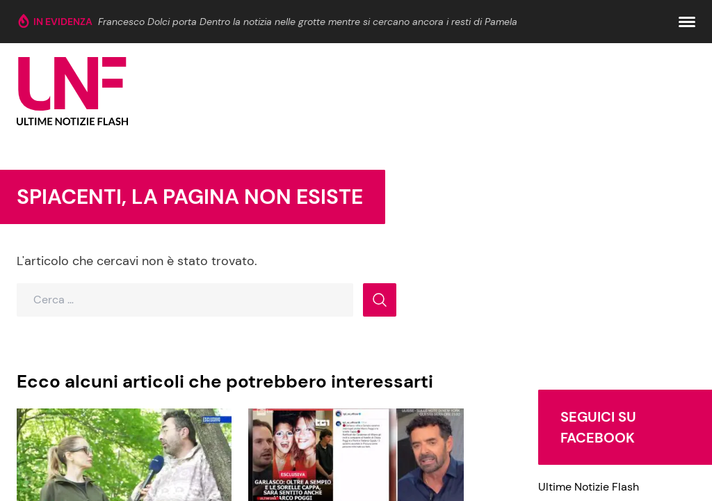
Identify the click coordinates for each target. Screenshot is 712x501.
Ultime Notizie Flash (588, 486)
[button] (687, 22)
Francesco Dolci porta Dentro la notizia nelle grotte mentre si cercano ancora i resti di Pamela (307, 21)
